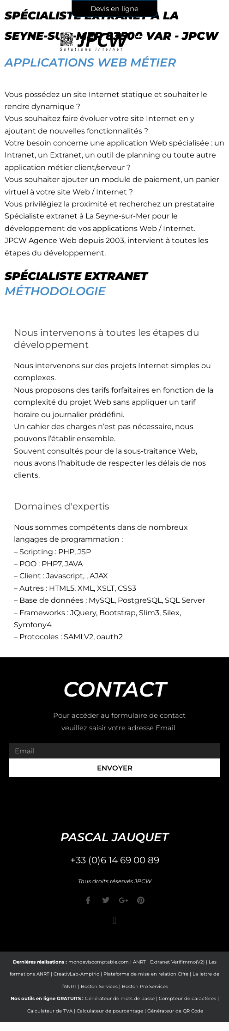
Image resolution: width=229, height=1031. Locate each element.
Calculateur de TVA (49, 1011)
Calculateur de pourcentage (110, 1011)
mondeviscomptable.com (98, 962)
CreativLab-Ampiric (76, 974)
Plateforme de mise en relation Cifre (145, 974)
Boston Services (99, 986)
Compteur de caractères (187, 998)
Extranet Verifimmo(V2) (177, 962)
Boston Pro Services (145, 986)
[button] (114, 920)
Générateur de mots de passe (120, 998)
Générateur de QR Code (175, 1011)
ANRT (139, 962)
